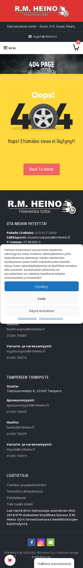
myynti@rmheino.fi (21, 449)
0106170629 (17, 433)
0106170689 (17, 335)
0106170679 (17, 357)
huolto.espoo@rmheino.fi (26, 329)
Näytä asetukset (41, 310)
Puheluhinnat (16, 497)
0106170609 (17, 411)
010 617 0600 (46, 232)
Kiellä (42, 298)
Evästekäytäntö (27, 318)
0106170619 (17, 455)
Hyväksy (41, 286)
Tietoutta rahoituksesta (25, 491)
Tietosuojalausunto (51, 318)
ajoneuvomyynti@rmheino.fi (28, 405)
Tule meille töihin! (20, 504)
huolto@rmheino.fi (20, 427)
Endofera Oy (41, 557)
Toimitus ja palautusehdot (26, 485)
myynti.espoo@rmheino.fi (26, 351)
